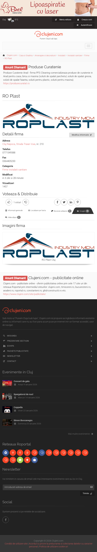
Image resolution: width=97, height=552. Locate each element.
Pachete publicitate (15, 351)
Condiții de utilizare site (16, 543)
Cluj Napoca (8, 144)
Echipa (8, 346)
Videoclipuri (13, 217)
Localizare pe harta (37, 210)
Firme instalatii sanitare (14, 169)
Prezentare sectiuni (16, 341)
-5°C (16, 20)
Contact (9, 361)
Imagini (83, 211)
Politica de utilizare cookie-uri (53, 546)
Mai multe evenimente (81, 434)
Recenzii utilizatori (61, 211)
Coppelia (18, 407)
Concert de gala (21, 381)
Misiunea (10, 336)
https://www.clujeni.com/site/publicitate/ (24, 294)
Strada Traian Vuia (25, 144)
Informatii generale (14, 210)
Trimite (87, 493)
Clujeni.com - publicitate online (55, 277)
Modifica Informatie (82, 134)
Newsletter (11, 356)
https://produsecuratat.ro (16, 83)
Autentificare (84, 25)
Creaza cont (84, 20)
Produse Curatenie (44, 67)
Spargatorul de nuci (23, 394)
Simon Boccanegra (23, 420)
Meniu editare (63, 20)
